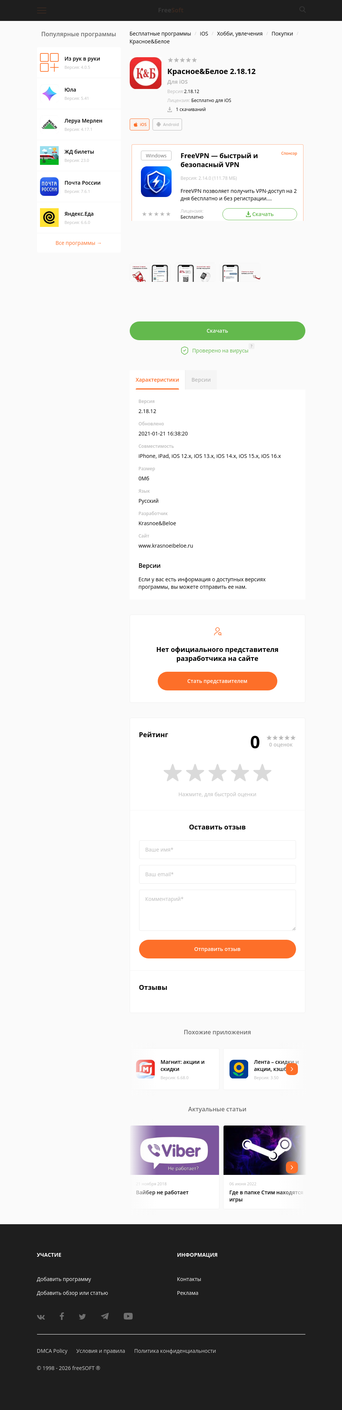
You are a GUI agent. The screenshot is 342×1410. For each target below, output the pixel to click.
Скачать (217, 330)
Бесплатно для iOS (211, 100)
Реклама (187, 1292)
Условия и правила (100, 1350)
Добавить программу (64, 1279)
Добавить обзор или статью (72, 1292)
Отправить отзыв (217, 948)
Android (167, 124)
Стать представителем (217, 680)
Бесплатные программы (160, 33)
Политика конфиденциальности (175, 1350)
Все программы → (78, 242)
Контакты (189, 1279)
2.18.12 (183, 91)
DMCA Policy (52, 1350)
